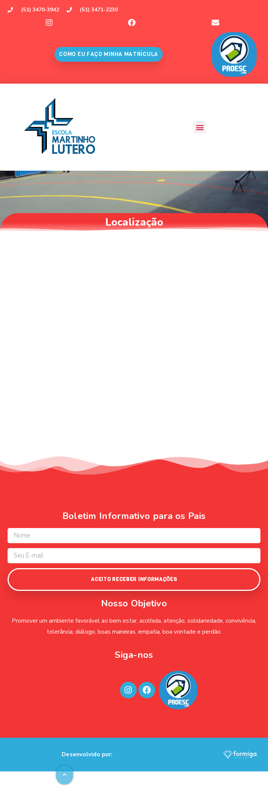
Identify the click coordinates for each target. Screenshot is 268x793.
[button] (199, 127)
